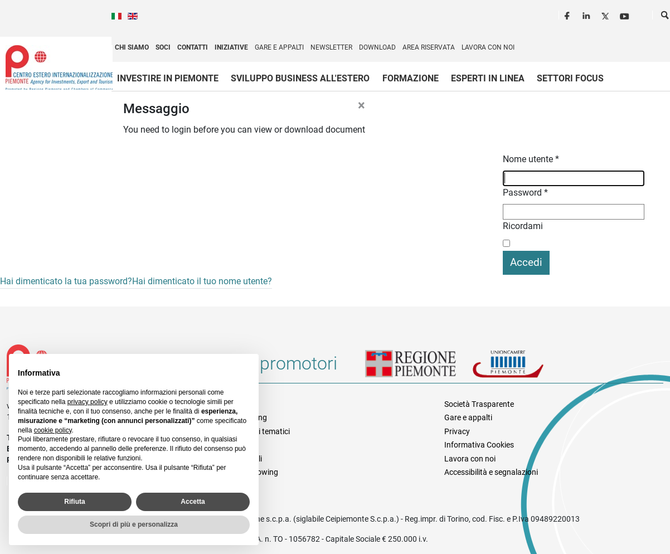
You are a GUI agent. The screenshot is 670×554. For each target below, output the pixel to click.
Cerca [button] (665, 17)
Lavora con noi (488, 47)
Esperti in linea (488, 78)
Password (525, 192)
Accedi (526, 262)
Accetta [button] (193, 502)
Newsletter (331, 47)
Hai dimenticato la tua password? (66, 281)
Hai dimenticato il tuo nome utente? (202, 281)
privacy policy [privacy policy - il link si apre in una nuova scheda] (87, 402)
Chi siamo (132, 47)
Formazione (410, 78)
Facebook (568, 14)
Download (377, 47)
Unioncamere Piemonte (523, 368)
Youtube (625, 14)
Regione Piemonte (418, 368)
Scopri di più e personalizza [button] (134, 524)
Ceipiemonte (59, 67)
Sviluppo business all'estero (300, 78)
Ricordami (523, 226)
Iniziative (231, 47)
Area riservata (428, 47)
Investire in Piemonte (168, 78)
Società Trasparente (479, 404)
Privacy (457, 431)
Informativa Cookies (479, 444)
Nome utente (531, 159)
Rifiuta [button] (74, 502)
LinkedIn (587, 14)
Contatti (192, 47)
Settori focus (570, 78)
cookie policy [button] (53, 430)
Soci (163, 47)
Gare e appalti (279, 47)
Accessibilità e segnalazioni (491, 472)
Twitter (606, 14)
